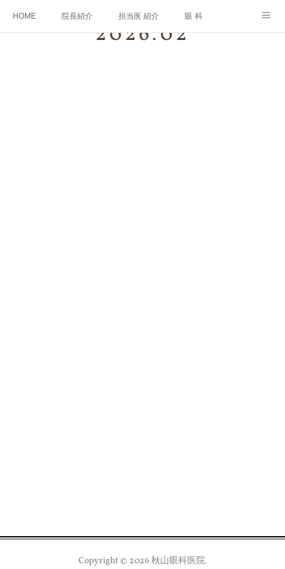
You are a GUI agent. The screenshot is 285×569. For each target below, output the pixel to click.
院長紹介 (77, 16)
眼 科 (193, 16)
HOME (24, 16)
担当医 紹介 (138, 16)
